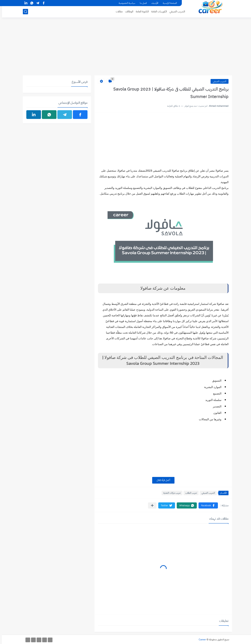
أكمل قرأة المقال (161, 480)
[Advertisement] (125, 48)
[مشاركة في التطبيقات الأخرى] (150, 505)
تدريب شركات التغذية (170, 493)
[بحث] (23, 11)
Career (200, 639)
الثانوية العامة (140, 11)
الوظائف (127, 11)
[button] (206, 505)
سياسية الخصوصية (125, 3)
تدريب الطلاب (189, 493)
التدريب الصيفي (175, 11)
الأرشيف (152, 3)
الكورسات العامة (157, 11)
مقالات (117, 11)
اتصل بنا (141, 3)
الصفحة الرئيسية (168, 3)
